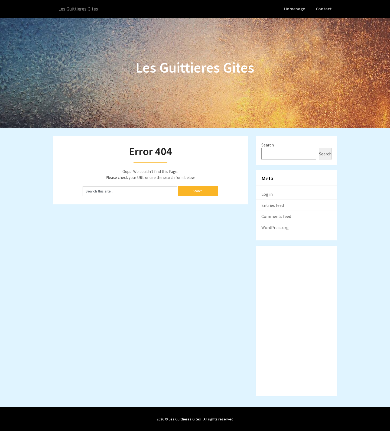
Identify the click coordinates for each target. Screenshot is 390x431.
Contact (324, 8)
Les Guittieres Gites (79, 8)
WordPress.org (275, 227)
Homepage (295, 8)
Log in (267, 193)
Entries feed (272, 204)
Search (267, 144)
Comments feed (276, 215)
